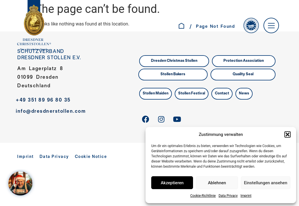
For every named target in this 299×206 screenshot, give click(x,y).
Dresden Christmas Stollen (174, 61)
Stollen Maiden (155, 93)
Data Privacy (228, 196)
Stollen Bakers (172, 74)
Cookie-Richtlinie (203, 196)
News (244, 93)
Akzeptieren (172, 182)
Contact (222, 93)
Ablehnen (217, 182)
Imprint (246, 196)
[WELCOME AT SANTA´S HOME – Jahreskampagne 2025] (21, 184)
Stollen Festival (191, 93)
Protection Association (243, 61)
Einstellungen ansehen (265, 182)
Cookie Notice (91, 157)
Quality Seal (243, 74)
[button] (287, 134)
